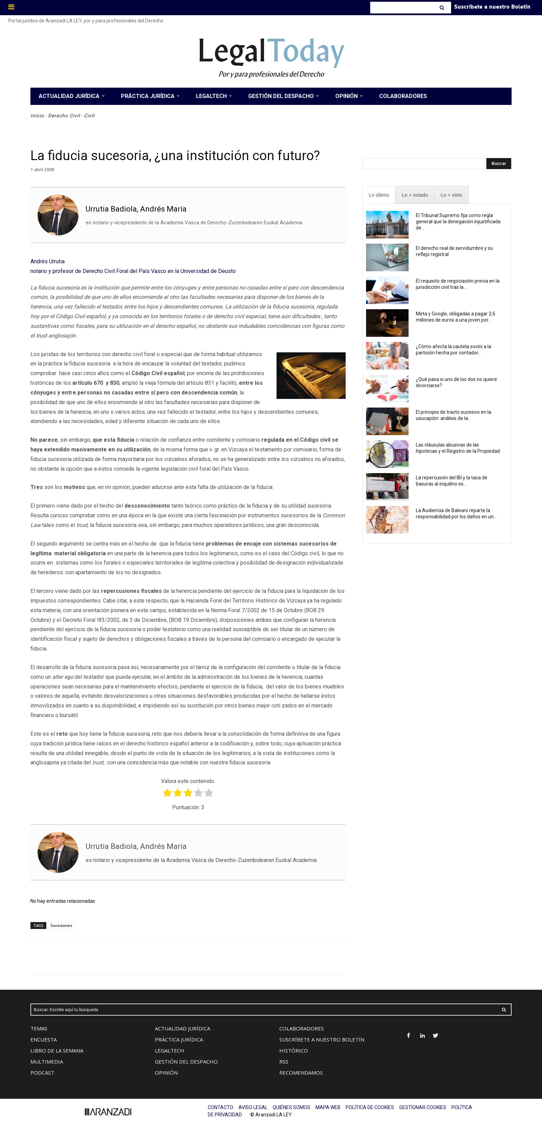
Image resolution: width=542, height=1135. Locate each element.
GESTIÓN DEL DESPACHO (186, 1061)
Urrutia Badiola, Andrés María (136, 209)
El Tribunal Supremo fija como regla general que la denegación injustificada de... (458, 222)
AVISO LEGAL (253, 1107)
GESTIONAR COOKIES (422, 1107)
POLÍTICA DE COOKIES (370, 1107)
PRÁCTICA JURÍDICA (179, 1039)
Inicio (37, 115)
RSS (283, 1061)
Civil (89, 115)
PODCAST (42, 1072)
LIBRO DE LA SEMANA (56, 1050)
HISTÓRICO (293, 1050)
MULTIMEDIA (46, 1061)
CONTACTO (220, 1107)
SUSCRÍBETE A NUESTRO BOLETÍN (321, 1039)
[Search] (442, 7)
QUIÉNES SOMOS (291, 1107)
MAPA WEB (328, 1107)
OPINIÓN (166, 1072)
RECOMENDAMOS (301, 1072)
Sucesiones (61, 925)
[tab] (378, 195)
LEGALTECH (169, 1050)
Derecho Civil (64, 115)
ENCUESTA (43, 1039)
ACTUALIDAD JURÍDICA (182, 1028)
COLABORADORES (301, 1028)
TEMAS (38, 1028)
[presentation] (378, 195)
